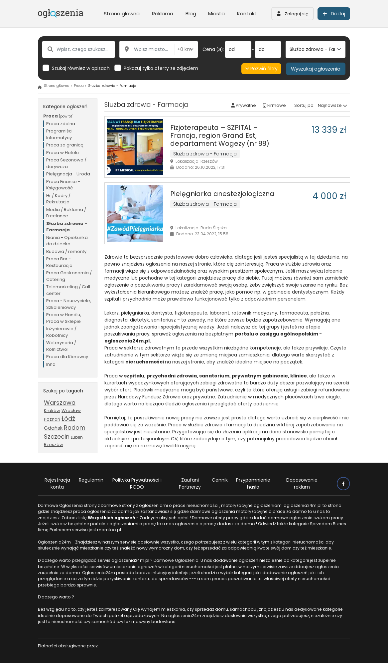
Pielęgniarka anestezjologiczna (222, 193)
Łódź (68, 418)
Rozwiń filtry (261, 68)
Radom (74, 427)
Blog (191, 13)
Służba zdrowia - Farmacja (205, 153)
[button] (292, 13)
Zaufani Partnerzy (190, 483)
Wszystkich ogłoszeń (111, 518)
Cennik (220, 480)
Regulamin (91, 480)
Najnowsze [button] (330, 105)
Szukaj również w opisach (81, 68)
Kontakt (247, 13)
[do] (268, 49)
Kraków (52, 410)
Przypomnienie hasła (253, 483)
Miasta (216, 13)
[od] (238, 49)
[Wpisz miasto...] (147, 49)
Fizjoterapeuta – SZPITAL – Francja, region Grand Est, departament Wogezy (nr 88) (219, 135)
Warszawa (59, 402)
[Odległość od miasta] (186, 49)
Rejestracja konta (57, 483)
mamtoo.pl (109, 530)
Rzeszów (53, 444)
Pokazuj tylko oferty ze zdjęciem (161, 68)
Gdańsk (53, 427)
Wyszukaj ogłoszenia (315, 69)
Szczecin (56, 436)
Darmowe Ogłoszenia (60, 505)
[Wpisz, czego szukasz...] (78, 49)
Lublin (77, 437)
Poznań (52, 419)
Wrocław (71, 410)
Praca (79, 85)
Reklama (162, 13)
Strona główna (122, 13)
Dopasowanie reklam (302, 483)
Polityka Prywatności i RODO (137, 483)
